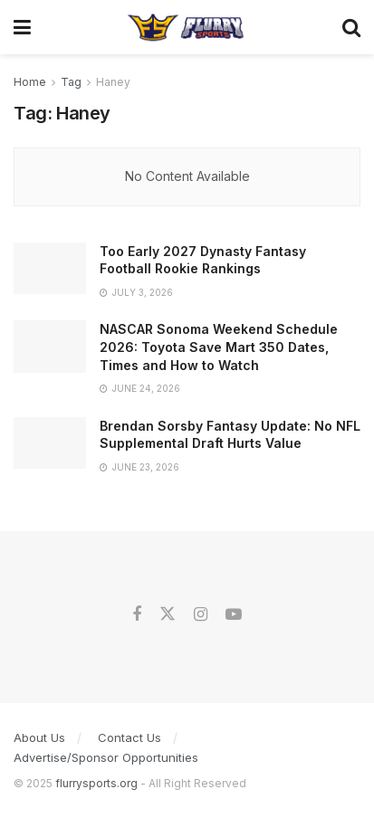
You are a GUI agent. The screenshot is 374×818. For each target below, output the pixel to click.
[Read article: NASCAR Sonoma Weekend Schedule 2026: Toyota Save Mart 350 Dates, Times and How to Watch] (50, 346)
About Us (39, 737)
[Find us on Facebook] (136, 614)
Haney (113, 82)
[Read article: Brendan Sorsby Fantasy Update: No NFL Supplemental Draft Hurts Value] (50, 443)
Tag (71, 82)
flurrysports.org (96, 783)
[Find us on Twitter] (167, 614)
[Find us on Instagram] (200, 614)
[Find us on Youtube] (233, 614)
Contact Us (129, 737)
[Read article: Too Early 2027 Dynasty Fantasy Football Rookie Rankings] (50, 268)
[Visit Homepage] (186, 27)
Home (30, 82)
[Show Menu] (22, 27)
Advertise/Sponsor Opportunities (106, 757)
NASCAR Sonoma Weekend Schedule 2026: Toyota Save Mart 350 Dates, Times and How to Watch (219, 346)
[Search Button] (351, 27)
